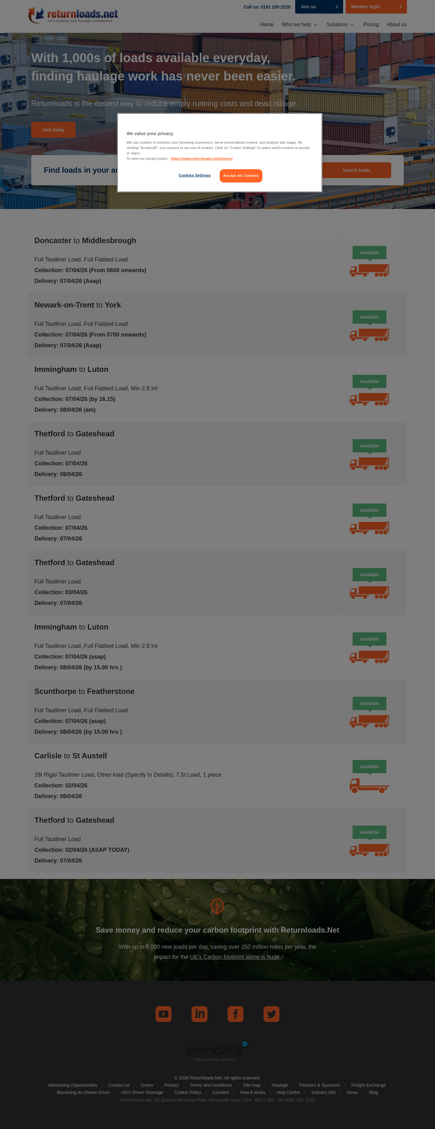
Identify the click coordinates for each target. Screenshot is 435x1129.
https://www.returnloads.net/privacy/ (202, 158)
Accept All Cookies (241, 175)
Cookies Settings (195, 175)
